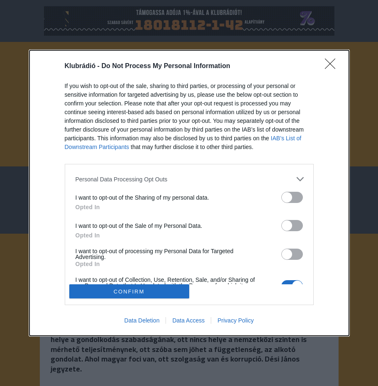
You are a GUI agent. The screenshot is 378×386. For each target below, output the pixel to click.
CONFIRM (129, 291)
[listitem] (189, 179)
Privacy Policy (235, 320)
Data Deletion (142, 320)
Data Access (188, 320)
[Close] (333, 66)
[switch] (292, 197)
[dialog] (189, 193)
